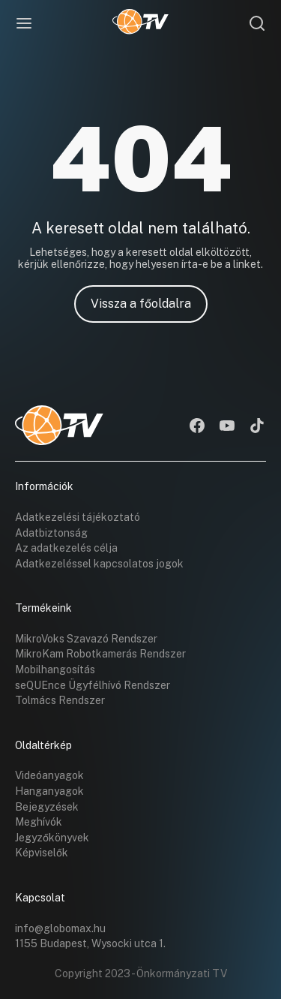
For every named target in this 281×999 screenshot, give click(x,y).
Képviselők (41, 853)
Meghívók (38, 822)
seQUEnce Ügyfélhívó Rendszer (92, 685)
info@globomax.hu (60, 928)
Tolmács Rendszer (60, 700)
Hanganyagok (49, 791)
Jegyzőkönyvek (52, 838)
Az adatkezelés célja (66, 548)
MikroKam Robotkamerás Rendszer (100, 654)
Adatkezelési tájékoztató (77, 517)
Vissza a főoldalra (141, 303)
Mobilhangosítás (55, 669)
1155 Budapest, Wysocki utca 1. (90, 943)
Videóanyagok (49, 775)
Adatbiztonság (51, 533)
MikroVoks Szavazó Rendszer (86, 639)
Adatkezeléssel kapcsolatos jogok (99, 564)
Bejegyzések (47, 807)
